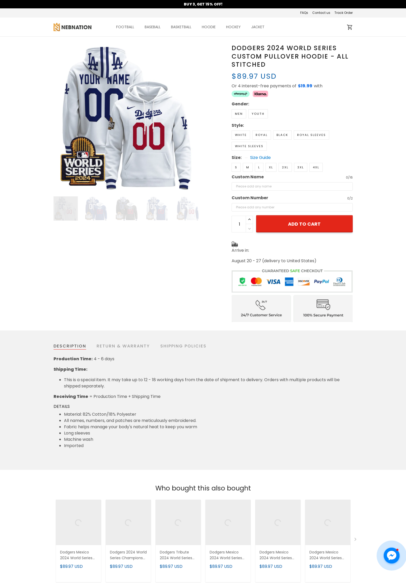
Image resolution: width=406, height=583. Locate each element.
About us (139, 562)
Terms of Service (147, 570)
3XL (300, 167)
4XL (316, 167)
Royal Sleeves (311, 135)
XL (271, 167)
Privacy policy (144, 577)
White (241, 135)
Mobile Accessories (302, 577)
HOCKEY (233, 27)
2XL (285, 167)
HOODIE (209, 27)
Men (239, 114)
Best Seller (293, 570)
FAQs (304, 12)
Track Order (343, 12)
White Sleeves (249, 146)
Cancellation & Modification (234, 577)
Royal (262, 135)
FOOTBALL (125, 27)
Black (282, 135)
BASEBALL (153, 27)
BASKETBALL (181, 27)
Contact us (321, 12)
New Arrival (294, 562)
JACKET (257, 27)
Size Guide (260, 158)
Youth (258, 114)
